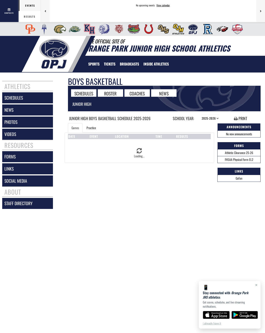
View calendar (163, 5)
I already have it (212, 323)
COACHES (137, 93)
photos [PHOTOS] (10, 122)
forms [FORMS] (10, 156)
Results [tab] (30, 16)
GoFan (239, 178)
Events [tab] (30, 5)
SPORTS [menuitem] (94, 64)
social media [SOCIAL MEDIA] (15, 181)
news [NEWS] (8, 110)
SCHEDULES (83, 93)
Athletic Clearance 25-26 (239, 152)
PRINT (240, 118)
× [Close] (256, 285)
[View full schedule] (9, 11)
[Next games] (260, 11)
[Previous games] (45, 11)
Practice (91, 127)
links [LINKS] (9, 169)
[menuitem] (29, 29)
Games (75, 127)
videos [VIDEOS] (10, 134)
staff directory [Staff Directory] (18, 203)
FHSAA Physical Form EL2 (239, 159)
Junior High (81, 104)
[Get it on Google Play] (244, 315)
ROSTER (110, 93)
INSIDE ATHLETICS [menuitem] (156, 64)
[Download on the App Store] (216, 315)
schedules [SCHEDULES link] (13, 98)
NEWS (164, 93)
